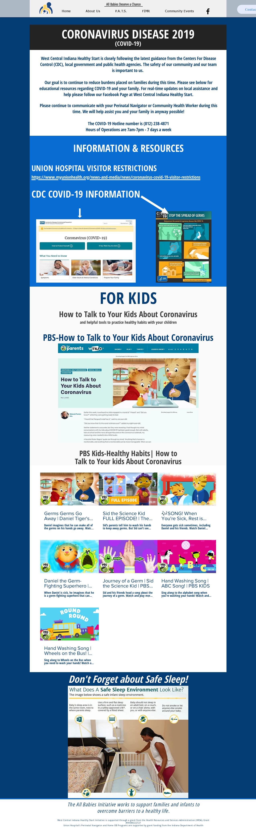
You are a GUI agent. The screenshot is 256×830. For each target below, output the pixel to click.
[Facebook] (208, 11)
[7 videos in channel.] (128, 569)
